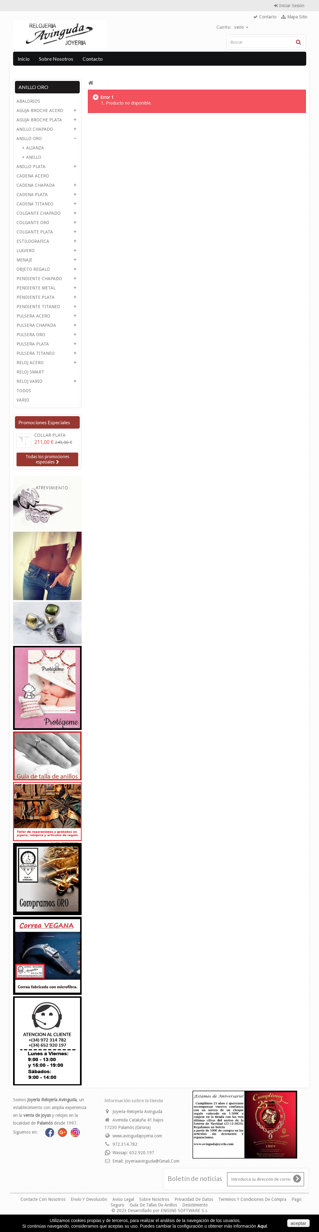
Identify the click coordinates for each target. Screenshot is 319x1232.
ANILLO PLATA (31, 166)
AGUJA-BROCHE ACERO (40, 110)
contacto (268, 16)
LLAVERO (26, 250)
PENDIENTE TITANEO (38, 306)
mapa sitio (297, 16)
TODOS (24, 390)
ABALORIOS (28, 101)
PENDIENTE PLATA (36, 297)
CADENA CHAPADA (36, 185)
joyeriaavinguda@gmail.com (152, 1161)
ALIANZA (34, 147)
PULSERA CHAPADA (36, 325)
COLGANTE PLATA (35, 231)
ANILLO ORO (29, 138)
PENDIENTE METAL (36, 287)
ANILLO (33, 157)
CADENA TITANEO (35, 203)
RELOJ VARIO (29, 381)
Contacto (93, 59)
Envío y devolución (89, 1199)
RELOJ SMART (30, 371)
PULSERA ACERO (33, 315)
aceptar (298, 1223)
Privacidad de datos (194, 1199)
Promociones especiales (44, 422)
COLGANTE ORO (33, 222)
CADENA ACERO (33, 175)
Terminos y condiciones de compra (253, 1199)
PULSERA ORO (31, 334)
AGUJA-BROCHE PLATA (39, 119)
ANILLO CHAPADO (35, 129)
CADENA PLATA (32, 194)
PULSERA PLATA (33, 343)
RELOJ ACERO (30, 362)
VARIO (23, 399)
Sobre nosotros (56, 59)
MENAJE (24, 259)
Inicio (24, 59)
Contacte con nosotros (44, 1199)
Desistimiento (195, 1204)
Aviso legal (123, 1199)
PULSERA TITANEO (36, 353)
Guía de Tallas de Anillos (154, 1204)
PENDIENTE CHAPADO (39, 278)
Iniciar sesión (291, 5)
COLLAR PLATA (49, 435)
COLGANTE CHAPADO (38, 213)
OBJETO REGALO (33, 269)
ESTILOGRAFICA (33, 241)
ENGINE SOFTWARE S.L (184, 1210)
